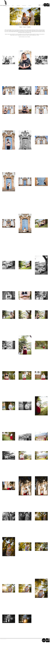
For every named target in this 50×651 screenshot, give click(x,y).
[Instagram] (39, 5)
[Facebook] (42, 5)
